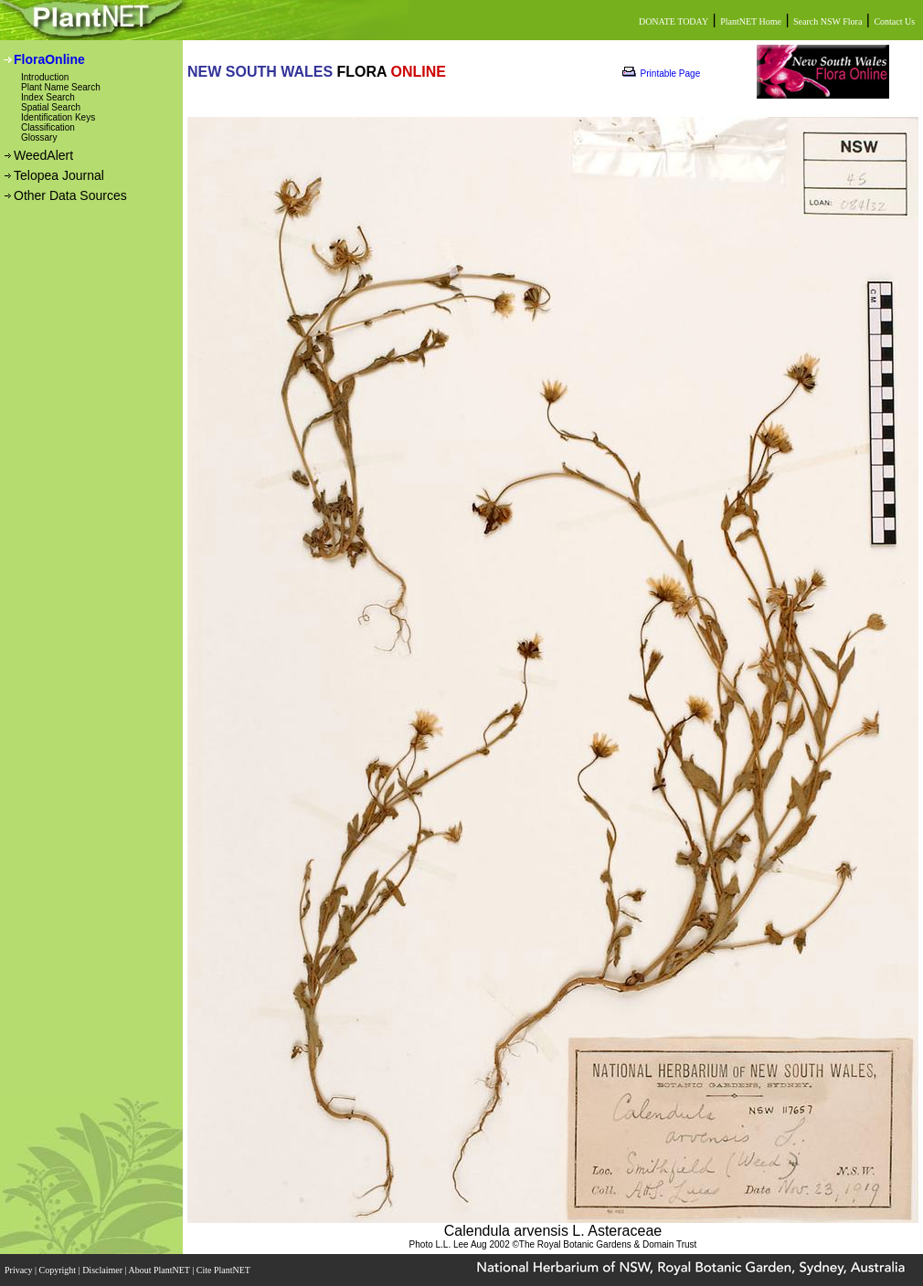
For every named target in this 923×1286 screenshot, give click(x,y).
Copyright (59, 1270)
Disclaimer (103, 1270)
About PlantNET (160, 1270)
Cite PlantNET (224, 1270)
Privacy (20, 1270)
